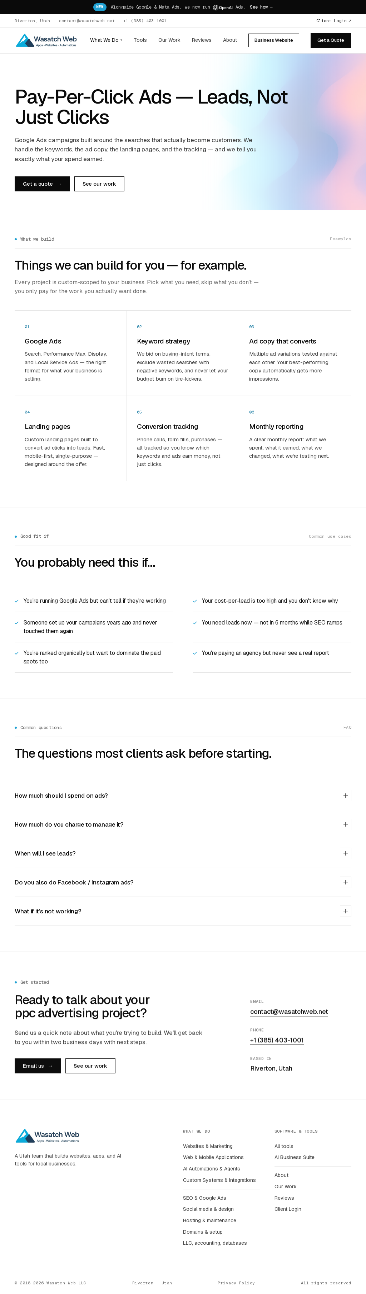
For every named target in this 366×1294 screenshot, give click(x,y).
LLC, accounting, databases (215, 1243)
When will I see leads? (183, 853)
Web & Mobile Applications (213, 1157)
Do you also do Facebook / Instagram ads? (183, 882)
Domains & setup (203, 1232)
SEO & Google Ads (204, 1198)
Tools (140, 40)
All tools (283, 1146)
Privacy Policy (236, 1282)
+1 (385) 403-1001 (145, 20)
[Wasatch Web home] (46, 40)
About (230, 40)
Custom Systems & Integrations (219, 1180)
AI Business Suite (294, 1157)
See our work (99, 183)
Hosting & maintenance (209, 1220)
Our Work (169, 40)
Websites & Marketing (208, 1146)
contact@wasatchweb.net (87, 20)
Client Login (334, 21)
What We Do (106, 40)
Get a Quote (330, 40)
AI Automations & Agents (211, 1168)
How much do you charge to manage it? (183, 824)
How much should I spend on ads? (183, 795)
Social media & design (208, 1209)
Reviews (202, 40)
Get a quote (42, 183)
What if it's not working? (183, 911)
